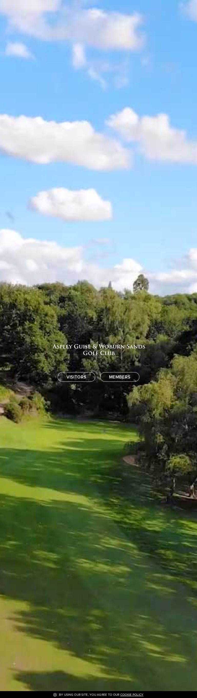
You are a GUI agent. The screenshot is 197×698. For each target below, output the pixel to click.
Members (120, 377)
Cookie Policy (132, 694)
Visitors (76, 377)
